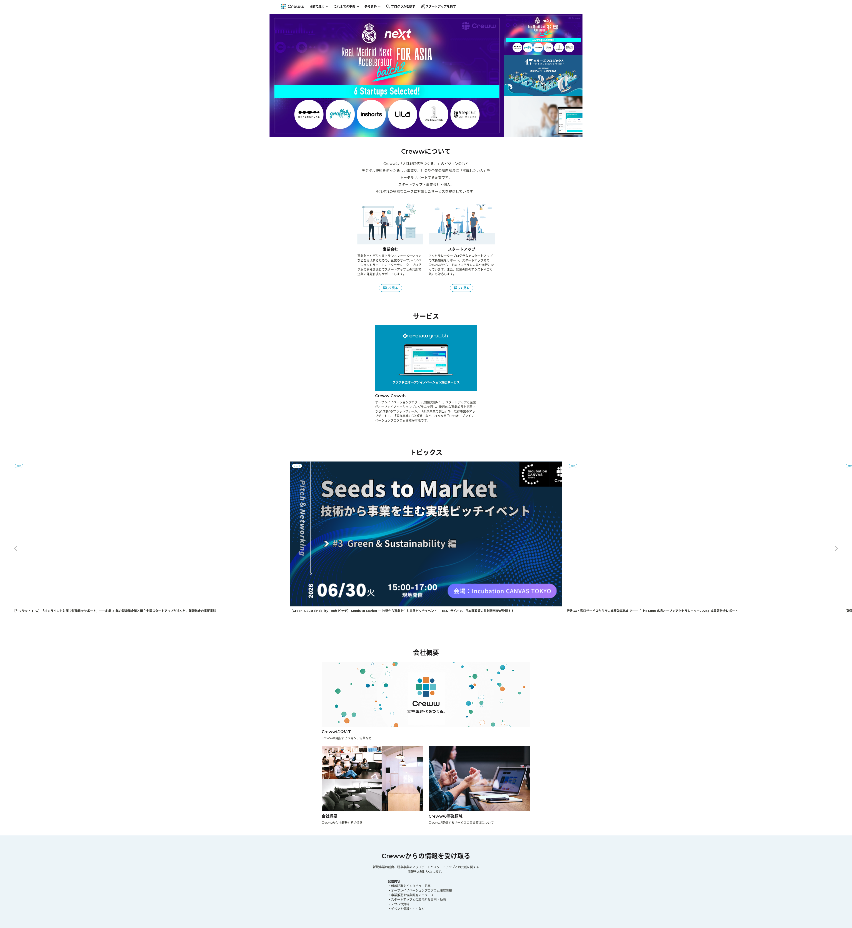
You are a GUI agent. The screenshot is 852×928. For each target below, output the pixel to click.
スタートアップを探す (440, 7)
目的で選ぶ (321, 7)
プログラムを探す (402, 7)
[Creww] (293, 7)
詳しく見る (390, 285)
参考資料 (374, 7)
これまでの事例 (348, 7)
